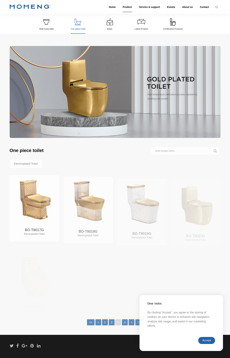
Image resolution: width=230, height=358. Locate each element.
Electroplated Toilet (26, 166)
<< (90, 325)
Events (171, 7)
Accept (206, 340)
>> (139, 325)
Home (112, 7)
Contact (204, 7)
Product (127, 7)
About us (187, 7)
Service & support (149, 7)
